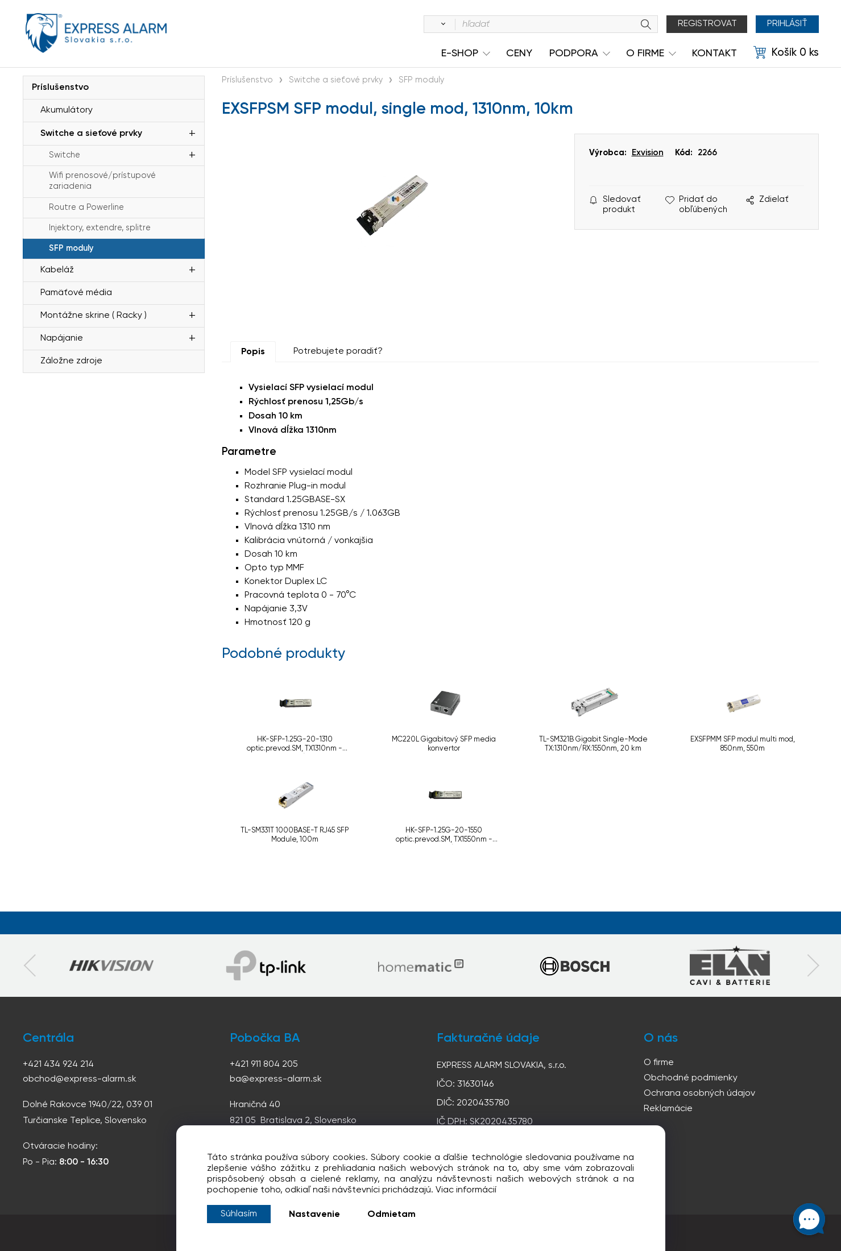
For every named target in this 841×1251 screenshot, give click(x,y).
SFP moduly (71, 248)
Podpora (573, 53)
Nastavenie (314, 1214)
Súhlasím (239, 1214)
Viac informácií (466, 1190)
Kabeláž (57, 270)
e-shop (459, 53)
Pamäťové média (76, 292)
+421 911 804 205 (264, 1064)
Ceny (519, 53)
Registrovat (707, 23)
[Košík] (786, 53)
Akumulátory (66, 110)
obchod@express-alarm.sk (79, 1079)
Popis (253, 352)
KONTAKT (714, 53)
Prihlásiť (787, 23)
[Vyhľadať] (441, 24)
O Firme (645, 53)
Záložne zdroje (71, 361)
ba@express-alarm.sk (276, 1079)
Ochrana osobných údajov (699, 1093)
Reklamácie (668, 1108)
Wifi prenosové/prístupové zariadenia (102, 181)
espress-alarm (97, 33)
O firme (659, 1062)
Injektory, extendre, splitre (100, 228)
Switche (64, 155)
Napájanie (61, 338)
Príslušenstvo (60, 87)
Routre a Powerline (86, 208)
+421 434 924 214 (58, 1064)
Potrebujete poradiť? (338, 351)
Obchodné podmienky (691, 1078)
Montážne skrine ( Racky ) (93, 315)
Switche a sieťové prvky (91, 133)
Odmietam (391, 1214)
